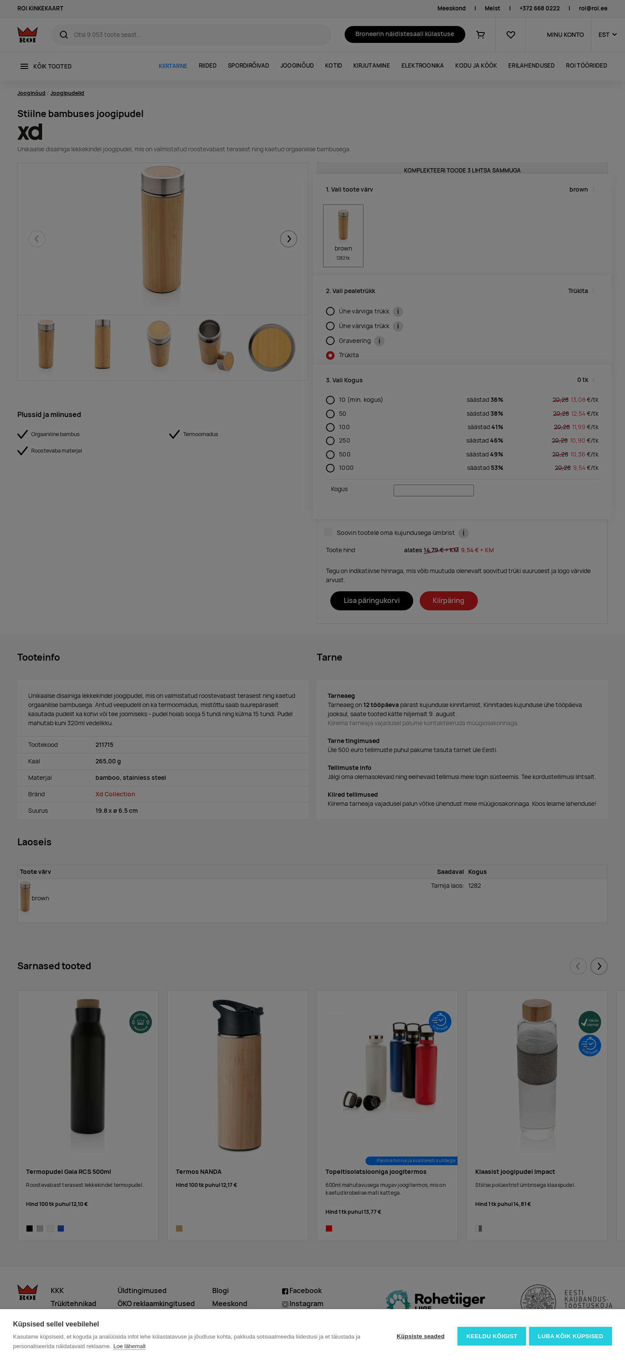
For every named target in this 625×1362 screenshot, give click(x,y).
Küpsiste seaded (419, 1336)
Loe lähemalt (129, 1346)
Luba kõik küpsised (570, 1336)
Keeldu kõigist (490, 1336)
